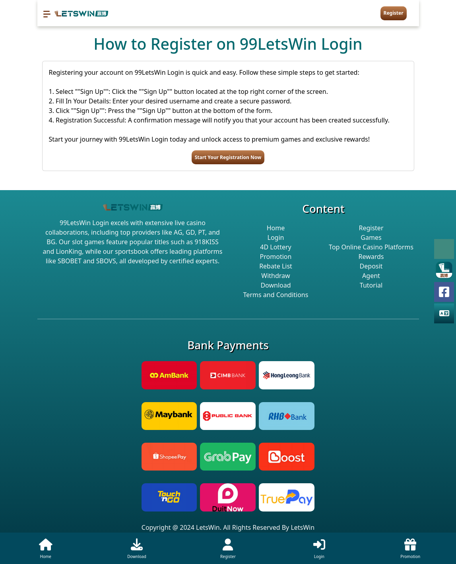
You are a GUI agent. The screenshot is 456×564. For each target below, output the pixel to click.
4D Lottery (275, 247)
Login (276, 237)
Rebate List (275, 266)
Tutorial (371, 285)
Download (275, 285)
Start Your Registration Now (228, 157)
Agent (371, 275)
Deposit (371, 266)
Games (371, 237)
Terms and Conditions (276, 294)
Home (276, 228)
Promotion (276, 256)
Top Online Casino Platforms (371, 247)
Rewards (371, 256)
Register (394, 13)
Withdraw (275, 275)
